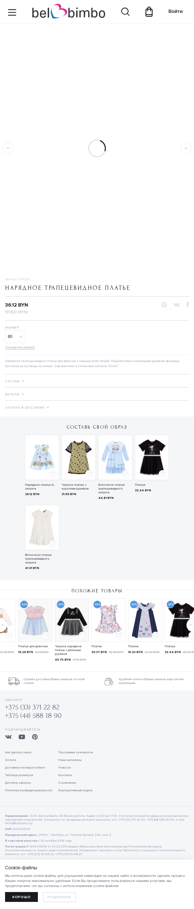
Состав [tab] (12, 381)
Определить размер (20, 347)
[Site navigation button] (12, 14)
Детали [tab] (12, 394)
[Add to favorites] (52, 474)
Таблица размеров (19, 775)
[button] (164, 305)
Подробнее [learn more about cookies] (59, 897)
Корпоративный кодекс (75, 790)
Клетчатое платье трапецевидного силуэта (111, 488)
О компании (67, 783)
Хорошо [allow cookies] (21, 897)
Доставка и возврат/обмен (25, 768)
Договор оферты (18, 783)
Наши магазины (70, 760)
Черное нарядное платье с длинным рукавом (68, 650)
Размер (12, 328)
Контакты (65, 775)
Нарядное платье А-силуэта (40, 487)
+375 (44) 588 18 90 (33, 716)
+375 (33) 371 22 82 (32, 707)
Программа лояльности (75, 752)
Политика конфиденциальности (28, 790)
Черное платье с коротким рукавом (75, 487)
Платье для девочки (33, 646)
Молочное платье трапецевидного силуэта (38, 558)
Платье (140, 485)
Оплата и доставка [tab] (24, 408)
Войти (173, 11)
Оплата (10, 760)
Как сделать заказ (18, 752)
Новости (64, 768)
